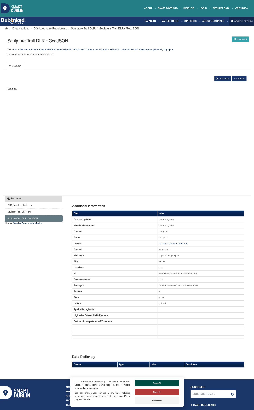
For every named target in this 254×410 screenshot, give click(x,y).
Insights (188, 8)
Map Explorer (170, 21)
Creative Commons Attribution (27, 223)
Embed (239, 78)
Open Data (241, 8)
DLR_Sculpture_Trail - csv (19, 205)
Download (240, 39)
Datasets (150, 21)
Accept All (157, 383)
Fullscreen (222, 78)
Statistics (190, 21)
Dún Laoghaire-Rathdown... (50, 28)
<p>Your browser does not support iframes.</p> (127, 138)
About (148, 8)
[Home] (6, 28)
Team (69, 405)
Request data (221, 8)
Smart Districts (168, 8)
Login (203, 8)
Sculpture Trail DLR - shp (19, 211)
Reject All (156, 392)
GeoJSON (15, 66)
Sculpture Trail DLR (83, 28)
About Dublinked (213, 21)
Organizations (20, 28)
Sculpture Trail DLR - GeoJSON (119, 28)
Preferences (157, 400)
